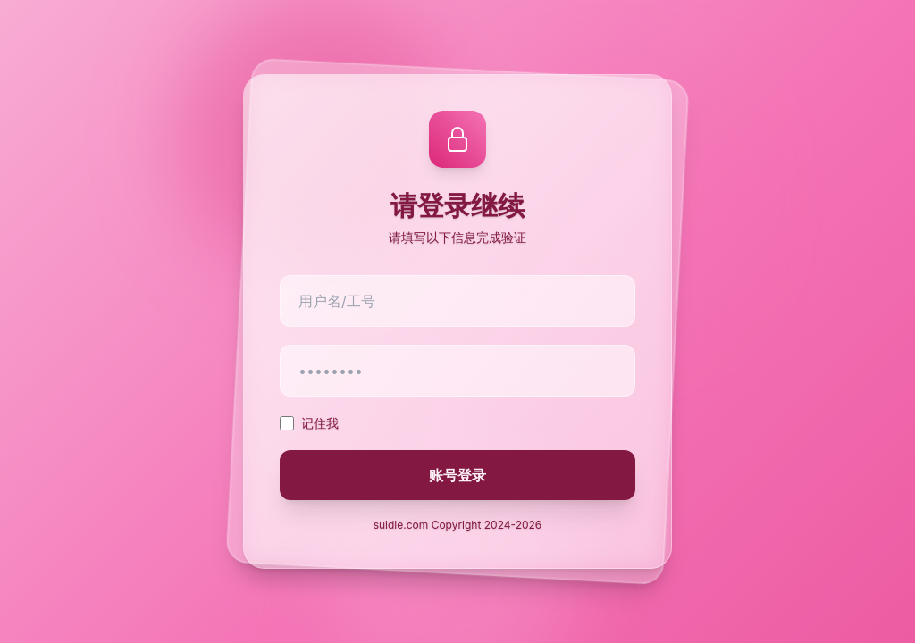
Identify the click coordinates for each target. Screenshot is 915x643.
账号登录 (457, 475)
